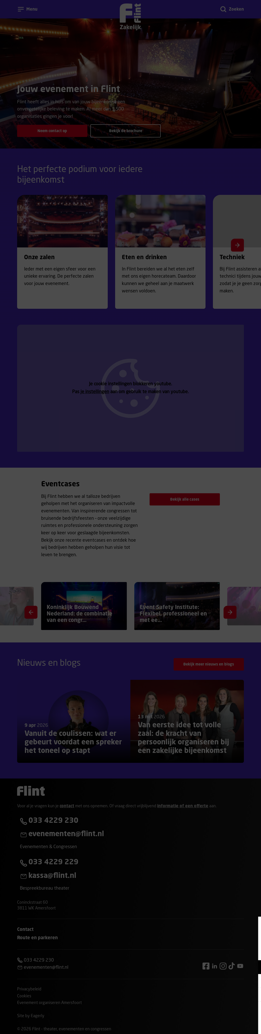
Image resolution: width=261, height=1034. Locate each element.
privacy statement (203, 952)
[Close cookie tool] (253, 924)
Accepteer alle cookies (222, 1012)
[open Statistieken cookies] (253, 995)
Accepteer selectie (222, 1025)
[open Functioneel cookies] (253, 967)
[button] (217, 967)
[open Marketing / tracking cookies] (253, 981)
